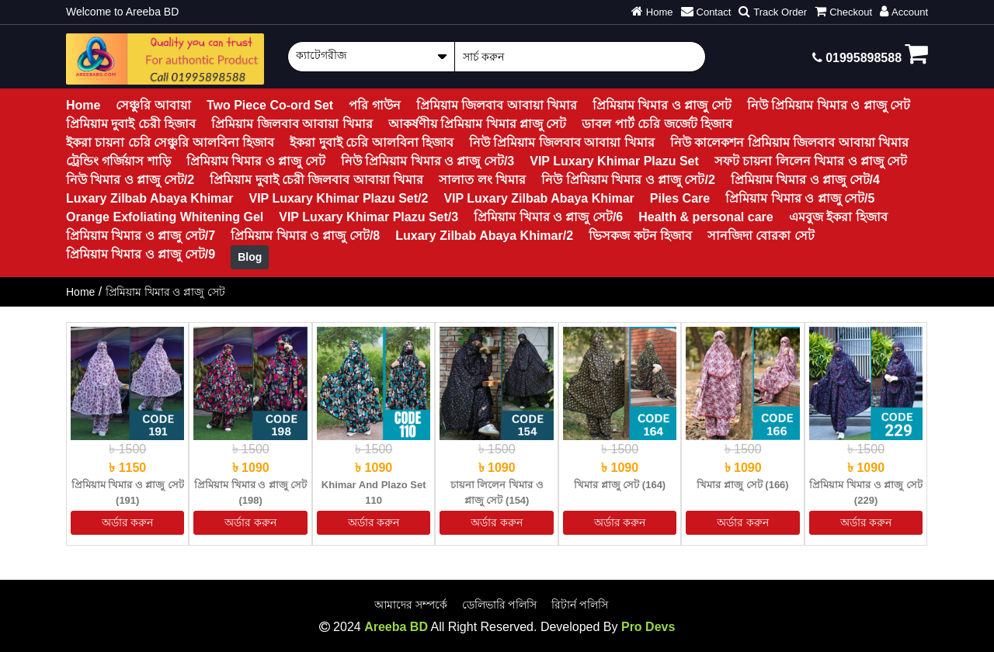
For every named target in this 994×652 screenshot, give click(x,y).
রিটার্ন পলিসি (579, 604)
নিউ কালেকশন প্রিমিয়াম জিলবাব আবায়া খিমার (789, 142)
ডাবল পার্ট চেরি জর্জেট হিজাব (657, 123)
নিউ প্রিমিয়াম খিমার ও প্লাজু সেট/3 (428, 161)
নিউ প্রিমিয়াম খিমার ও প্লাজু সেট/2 (628, 179)
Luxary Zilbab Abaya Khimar (149, 198)
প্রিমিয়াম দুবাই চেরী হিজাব (131, 123)
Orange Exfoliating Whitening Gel (164, 217)
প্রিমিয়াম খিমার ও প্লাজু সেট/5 (799, 198)
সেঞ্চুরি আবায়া (153, 105)
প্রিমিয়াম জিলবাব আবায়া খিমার (496, 105)
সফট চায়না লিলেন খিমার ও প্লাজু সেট (811, 161)
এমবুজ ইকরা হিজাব (838, 217)
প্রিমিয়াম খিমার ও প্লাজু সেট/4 (805, 179)
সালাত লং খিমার (482, 179)
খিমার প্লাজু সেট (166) (742, 485)
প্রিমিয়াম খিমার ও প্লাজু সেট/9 (140, 254)
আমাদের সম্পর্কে (410, 604)
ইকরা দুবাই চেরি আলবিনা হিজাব (372, 142)
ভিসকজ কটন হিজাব (640, 235)
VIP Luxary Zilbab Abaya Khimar (538, 198)
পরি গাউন (374, 105)
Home (83, 105)
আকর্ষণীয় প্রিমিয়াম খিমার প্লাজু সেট (477, 123)
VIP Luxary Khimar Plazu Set (614, 161)
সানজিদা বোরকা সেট (761, 235)
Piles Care (680, 198)
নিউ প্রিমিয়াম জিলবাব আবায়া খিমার (562, 142)
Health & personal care (705, 217)
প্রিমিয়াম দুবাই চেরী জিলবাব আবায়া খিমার (316, 179)
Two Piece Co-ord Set (270, 105)
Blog (250, 257)
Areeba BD (396, 626)
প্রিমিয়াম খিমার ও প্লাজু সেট (662, 105)
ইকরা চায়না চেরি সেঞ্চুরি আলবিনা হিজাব (170, 142)
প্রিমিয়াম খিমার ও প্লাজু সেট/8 (305, 235)
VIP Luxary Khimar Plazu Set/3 (368, 217)
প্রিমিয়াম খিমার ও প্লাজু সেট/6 (548, 217)
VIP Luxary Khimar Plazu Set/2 (338, 198)
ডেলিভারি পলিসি (499, 604)
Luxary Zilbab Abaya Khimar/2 (484, 235)
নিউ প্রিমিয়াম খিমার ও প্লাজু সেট (828, 105)
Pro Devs (648, 626)
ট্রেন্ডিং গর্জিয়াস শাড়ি (118, 161)
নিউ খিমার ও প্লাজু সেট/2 (130, 179)
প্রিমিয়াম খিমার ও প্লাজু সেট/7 (140, 235)
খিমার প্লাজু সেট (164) (620, 485)
